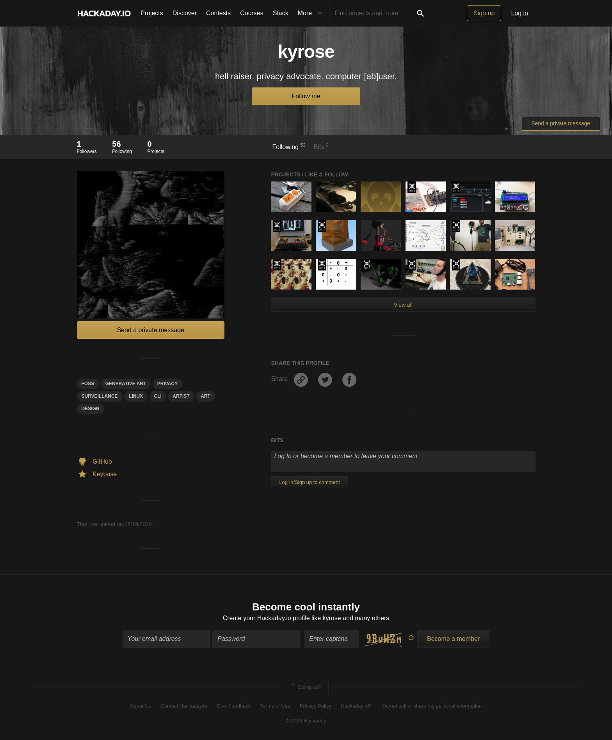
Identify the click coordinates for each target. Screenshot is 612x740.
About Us (140, 706)
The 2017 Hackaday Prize (322, 226)
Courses (251, 13)
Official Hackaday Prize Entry (411, 187)
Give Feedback (234, 706)
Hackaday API (357, 706)
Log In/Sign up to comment (309, 482)
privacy (167, 383)
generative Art (125, 383)
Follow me (306, 96)
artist (181, 396)
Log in (519, 13)
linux (136, 396)
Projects (152, 13)
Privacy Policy (315, 706)
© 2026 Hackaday (306, 721)
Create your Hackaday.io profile (266, 618)
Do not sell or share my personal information (432, 706)
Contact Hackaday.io (184, 706)
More (312, 13)
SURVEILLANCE (100, 396)
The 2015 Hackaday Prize (277, 226)
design (91, 408)
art (205, 396)
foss (88, 383)
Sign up (484, 13)
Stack (280, 13)
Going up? (305, 687)
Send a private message (560, 123)
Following (289, 146)
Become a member (453, 638)
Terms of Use (275, 706)
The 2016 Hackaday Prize (411, 264)
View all (403, 305)
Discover (185, 13)
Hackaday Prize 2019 (456, 226)
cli (158, 396)
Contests (218, 13)
